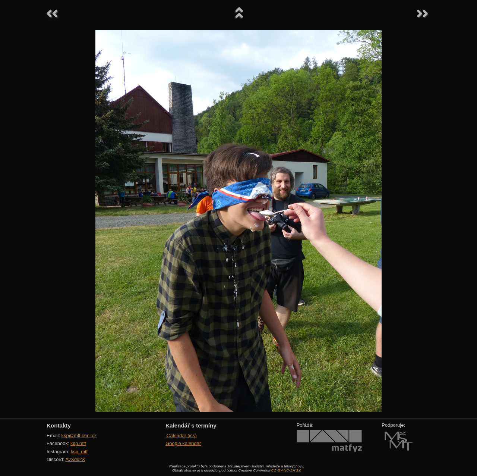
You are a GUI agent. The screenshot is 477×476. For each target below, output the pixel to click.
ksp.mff (78, 443)
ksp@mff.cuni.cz (79, 435)
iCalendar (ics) (181, 435)
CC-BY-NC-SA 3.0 (286, 470)
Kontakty (59, 425)
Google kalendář (183, 443)
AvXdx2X (75, 459)
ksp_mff (79, 451)
